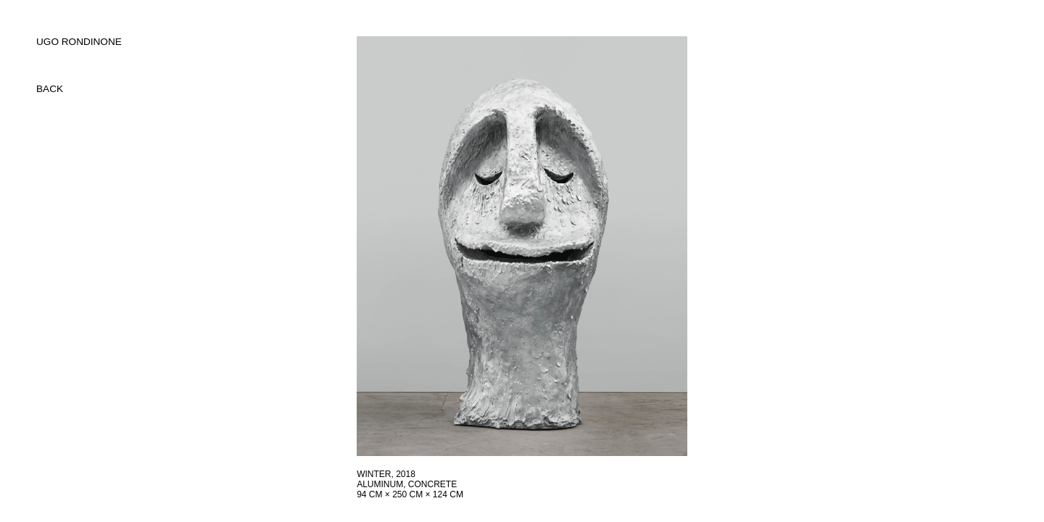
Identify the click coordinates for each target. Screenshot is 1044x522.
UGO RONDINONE (79, 41)
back (49, 88)
